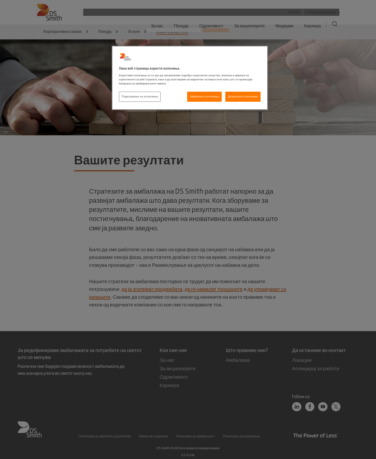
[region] (190, 78)
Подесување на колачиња (140, 96)
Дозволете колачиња (243, 96)
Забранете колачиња (204, 96)
